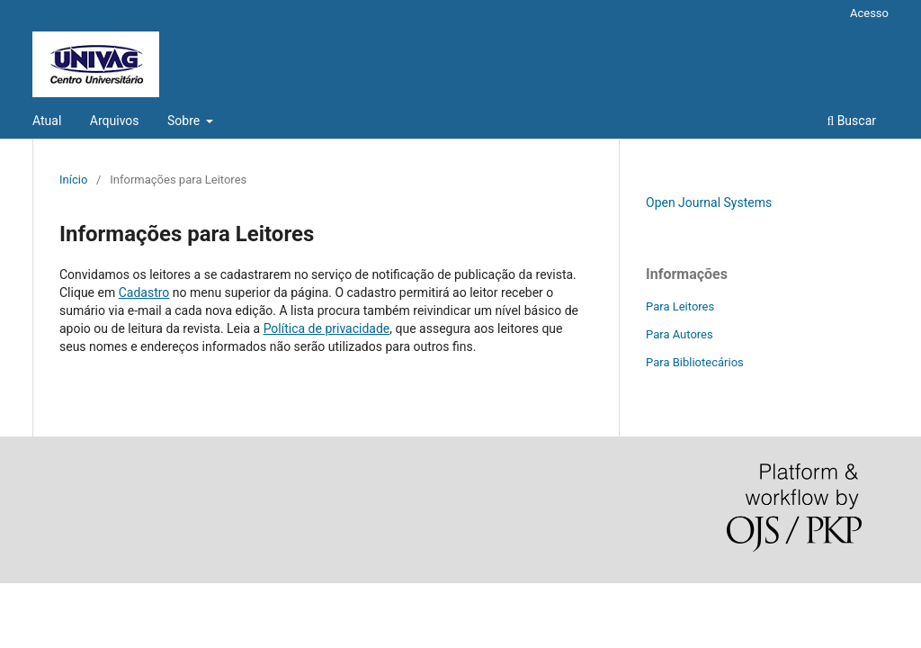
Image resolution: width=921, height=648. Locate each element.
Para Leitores (680, 306)
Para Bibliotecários (695, 362)
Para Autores (679, 334)
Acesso (869, 13)
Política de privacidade (327, 328)
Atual (46, 120)
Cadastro (144, 292)
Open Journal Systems (709, 202)
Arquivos (114, 120)
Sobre (185, 120)
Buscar (851, 120)
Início (73, 179)
